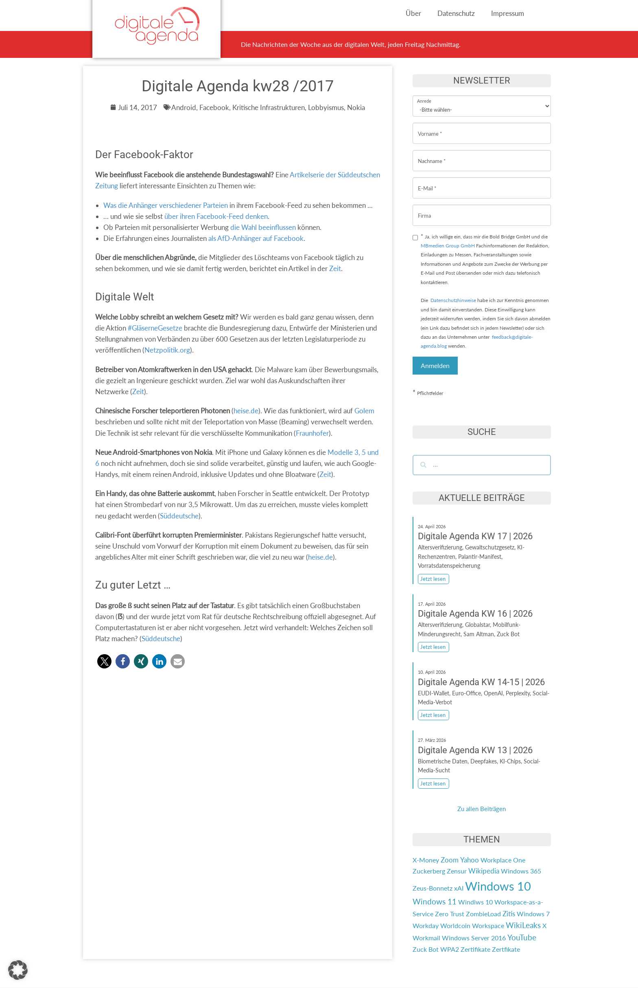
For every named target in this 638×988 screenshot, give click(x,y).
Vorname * (430, 127)
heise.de (246, 410)
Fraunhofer (312, 433)
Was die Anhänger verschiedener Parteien (165, 205)
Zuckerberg (429, 871)
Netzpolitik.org (167, 350)
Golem (364, 410)
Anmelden (435, 365)
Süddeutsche (179, 516)
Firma (424, 209)
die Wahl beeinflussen (263, 227)
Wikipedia (483, 871)
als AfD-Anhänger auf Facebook (256, 238)
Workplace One (503, 860)
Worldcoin (455, 925)
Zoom (450, 860)
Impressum (507, 13)
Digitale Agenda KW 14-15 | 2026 (481, 682)
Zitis (509, 913)
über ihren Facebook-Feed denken (216, 216)
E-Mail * (427, 182)
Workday (426, 925)
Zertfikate (506, 949)
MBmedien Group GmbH (448, 246)
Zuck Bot (426, 949)
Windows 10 (498, 886)
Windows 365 (521, 871)
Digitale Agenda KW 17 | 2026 (475, 536)
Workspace (488, 925)
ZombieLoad (483, 913)
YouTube (521, 937)
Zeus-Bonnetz (432, 888)
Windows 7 (533, 913)
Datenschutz (456, 13)
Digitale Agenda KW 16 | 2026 (475, 614)
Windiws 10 (475, 902)
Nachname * (432, 154)
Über (413, 13)
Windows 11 (435, 901)
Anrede (424, 95)
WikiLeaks (523, 925)
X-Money (426, 860)
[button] (104, 661)
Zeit (335, 268)
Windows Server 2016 (474, 938)
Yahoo (469, 860)
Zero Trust (449, 913)
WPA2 (449, 949)
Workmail (426, 938)
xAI (458, 888)
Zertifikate (475, 949)
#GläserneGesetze (155, 328)
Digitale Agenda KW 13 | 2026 (475, 750)
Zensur (457, 871)
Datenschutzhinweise (453, 300)
